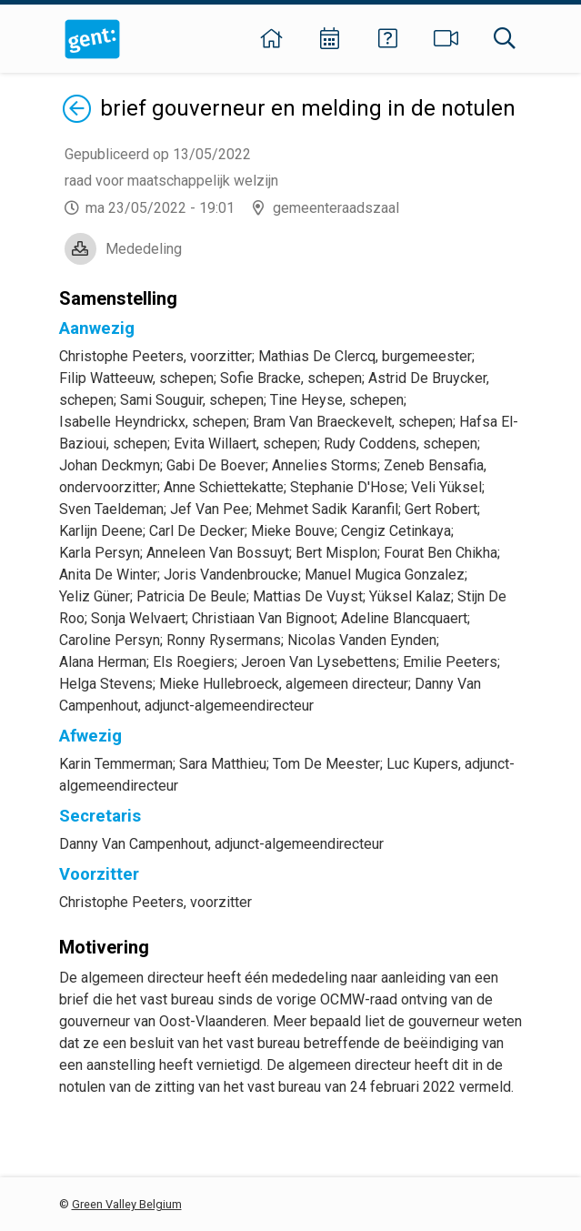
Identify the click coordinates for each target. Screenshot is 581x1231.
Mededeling (143, 248)
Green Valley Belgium (127, 1204)
